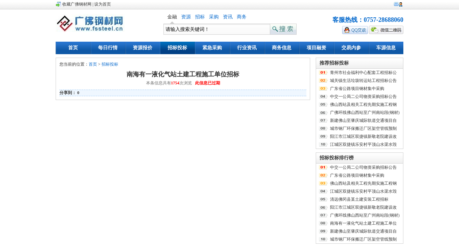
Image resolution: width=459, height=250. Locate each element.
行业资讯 (247, 47)
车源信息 (386, 47)
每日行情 (108, 47)
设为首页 (102, 4)
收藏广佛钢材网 (76, 4)
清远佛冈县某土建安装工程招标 (359, 199)
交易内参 (351, 47)
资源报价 (142, 47)
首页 (73, 47)
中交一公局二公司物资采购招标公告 (363, 96)
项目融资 (316, 47)
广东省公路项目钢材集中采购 (357, 88)
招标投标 (177, 47)
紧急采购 (212, 47)
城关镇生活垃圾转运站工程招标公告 (363, 80)
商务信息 (281, 47)
